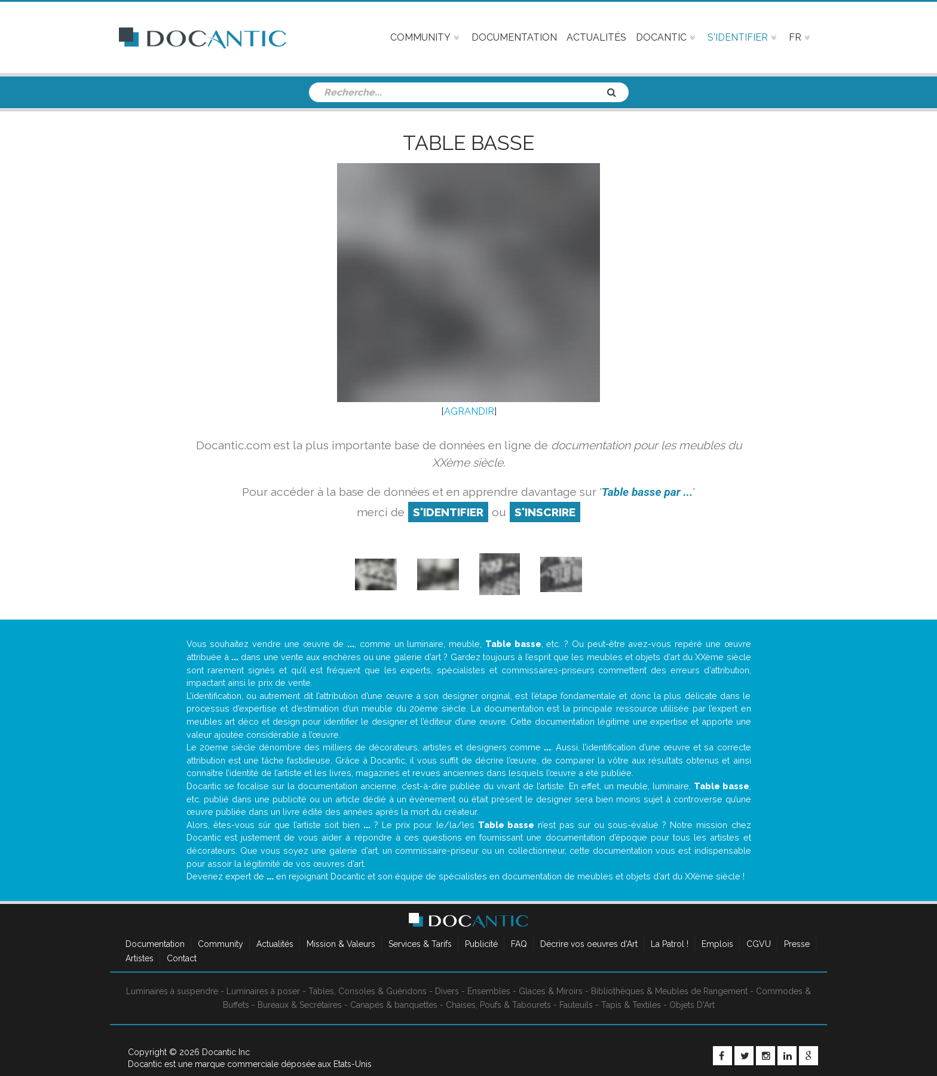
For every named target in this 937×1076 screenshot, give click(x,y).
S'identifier (448, 512)
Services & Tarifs (420, 944)
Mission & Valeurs (341, 944)
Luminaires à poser (263, 991)
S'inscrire (545, 512)
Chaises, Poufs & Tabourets (498, 1005)
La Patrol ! (669, 944)
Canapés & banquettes (393, 1005)
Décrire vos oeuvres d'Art (589, 944)
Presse (797, 944)
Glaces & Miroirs (551, 991)
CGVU (758, 944)
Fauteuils (576, 1005)
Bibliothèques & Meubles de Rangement (669, 991)
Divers (447, 991)
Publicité (481, 944)
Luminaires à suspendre (172, 991)
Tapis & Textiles (631, 1005)
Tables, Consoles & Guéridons (367, 991)
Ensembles (488, 991)
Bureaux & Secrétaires (300, 1005)
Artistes (139, 958)
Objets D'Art (692, 1005)
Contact (182, 958)
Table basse (468, 143)
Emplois (717, 944)
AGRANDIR (469, 411)
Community (220, 944)
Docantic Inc (226, 1052)
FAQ (519, 944)
